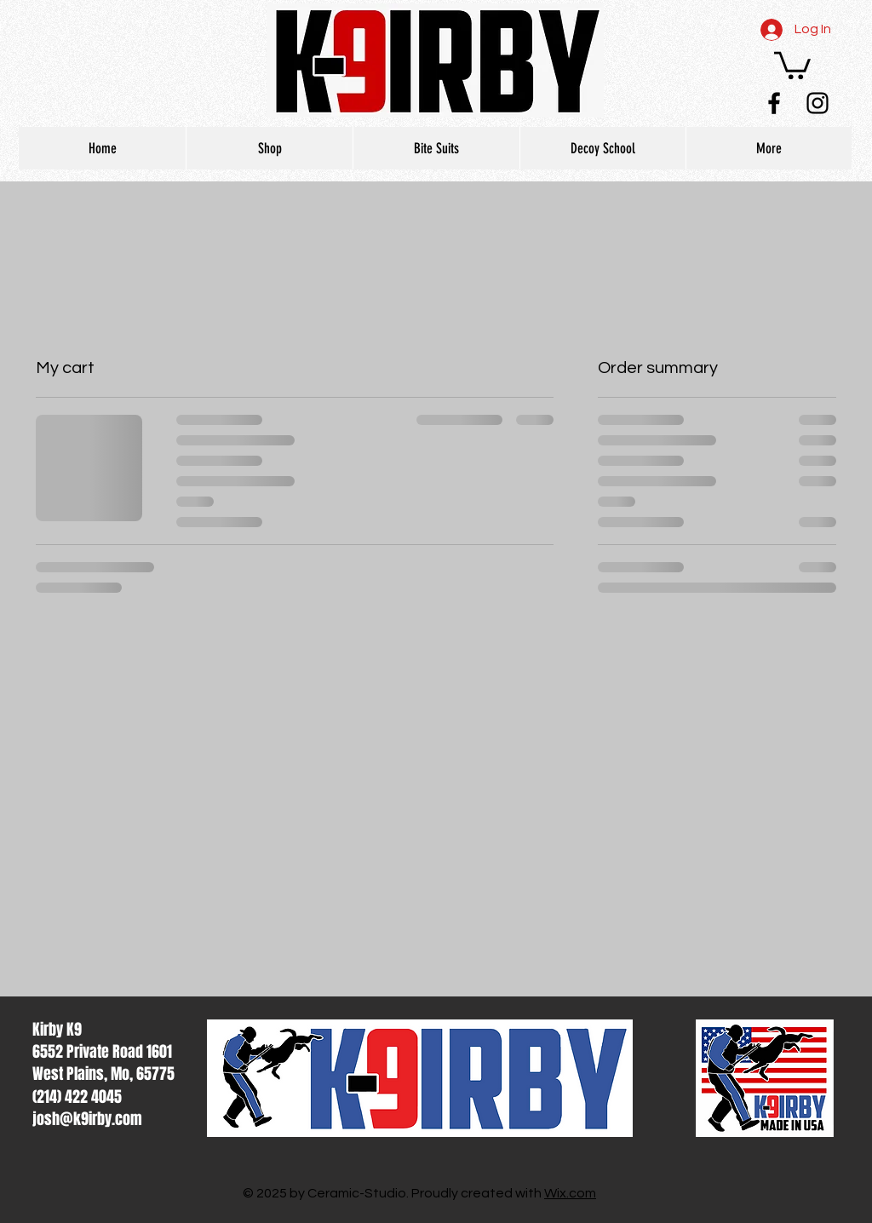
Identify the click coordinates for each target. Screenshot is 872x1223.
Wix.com (570, 1193)
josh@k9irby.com (87, 1119)
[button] (792, 64)
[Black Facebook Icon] (774, 103)
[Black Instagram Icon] (817, 103)
